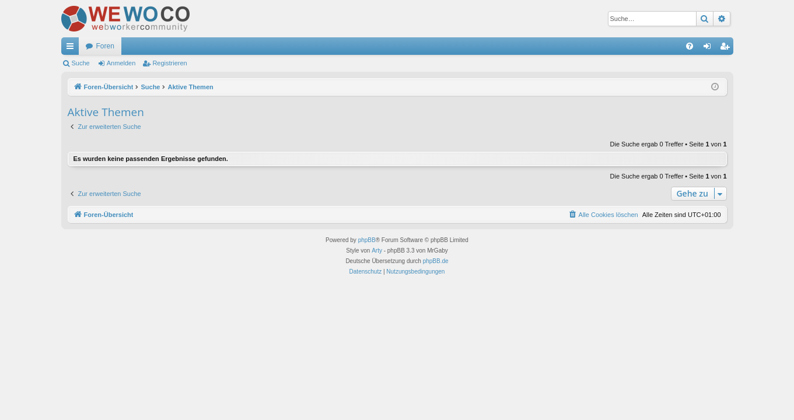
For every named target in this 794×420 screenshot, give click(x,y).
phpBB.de (436, 261)
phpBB (367, 240)
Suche (81, 63)
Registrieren (169, 63)
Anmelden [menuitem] (709, 48)
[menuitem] (689, 46)
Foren (105, 46)
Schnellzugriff (72, 48)
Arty (377, 250)
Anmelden (121, 63)
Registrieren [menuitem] (726, 48)
